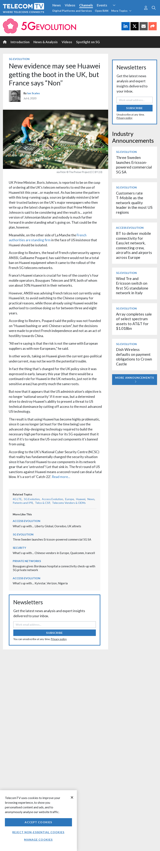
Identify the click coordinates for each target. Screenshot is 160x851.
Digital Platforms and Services (72, 10)
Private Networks (27, 561)
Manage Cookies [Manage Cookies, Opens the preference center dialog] (38, 839)
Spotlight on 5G (88, 42)
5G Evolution (19, 59)
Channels (86, 5)
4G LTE (17, 499)
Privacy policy (59, 639)
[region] (38, 820)
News (56, 5)
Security (19, 547)
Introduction (20, 42)
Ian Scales (33, 93)
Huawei (80, 499)
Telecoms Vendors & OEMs (69, 502)
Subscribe (54, 632)
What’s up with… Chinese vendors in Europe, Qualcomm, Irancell (54, 553)
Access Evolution (52, 499)
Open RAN (101, 10)
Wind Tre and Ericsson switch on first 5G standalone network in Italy (132, 285)
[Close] (72, 797)
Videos (70, 5)
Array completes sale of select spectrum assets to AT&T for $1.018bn (134, 321)
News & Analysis (45, 42)
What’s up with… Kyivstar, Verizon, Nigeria (40, 583)
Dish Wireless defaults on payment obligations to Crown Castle (134, 356)
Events (102, 5)
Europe (69, 499)
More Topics (121, 10)
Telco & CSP (42, 502)
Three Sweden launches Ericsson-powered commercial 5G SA (52, 539)
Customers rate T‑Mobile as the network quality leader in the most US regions (134, 202)
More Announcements (134, 379)
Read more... (61, 477)
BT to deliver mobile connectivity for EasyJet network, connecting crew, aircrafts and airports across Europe (134, 245)
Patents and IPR (23, 502)
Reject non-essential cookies (38, 832)
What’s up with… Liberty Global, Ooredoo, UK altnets (47, 526)
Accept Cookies (38, 822)
